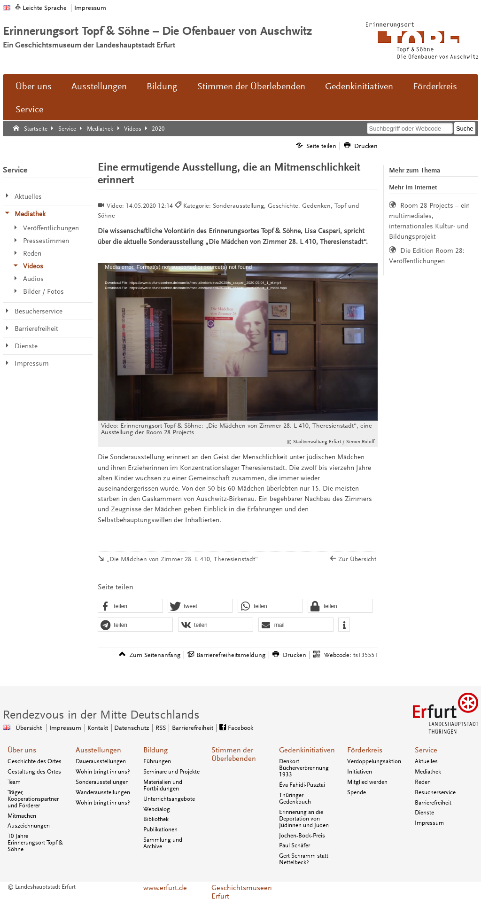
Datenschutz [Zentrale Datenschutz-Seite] (131, 727)
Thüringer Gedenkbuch (295, 798)
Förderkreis (435, 86)
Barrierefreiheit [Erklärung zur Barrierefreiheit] (192, 727)
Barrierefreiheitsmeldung (230, 654)
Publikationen (160, 829)
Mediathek (428, 771)
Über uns (34, 86)
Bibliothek (156, 819)
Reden (423, 782)
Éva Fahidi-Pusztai (302, 785)
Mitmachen (22, 816)
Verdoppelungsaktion (374, 761)
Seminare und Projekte (171, 771)
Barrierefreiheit (433, 802)
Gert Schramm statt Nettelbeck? (303, 859)
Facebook (240, 727)
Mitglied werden (367, 782)
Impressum (90, 7)
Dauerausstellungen (101, 761)
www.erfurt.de (165, 888)
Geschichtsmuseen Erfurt (240, 892)
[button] (130, 606)
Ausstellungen (99, 86)
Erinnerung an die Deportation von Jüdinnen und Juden (304, 819)
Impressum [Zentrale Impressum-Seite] (65, 727)
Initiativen (359, 771)
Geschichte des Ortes (35, 761)
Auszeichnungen (29, 825)
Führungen (157, 761)
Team (14, 782)
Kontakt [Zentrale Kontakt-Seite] (97, 727)
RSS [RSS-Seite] (160, 727)
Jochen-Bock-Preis (302, 835)
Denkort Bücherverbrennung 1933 (304, 768)
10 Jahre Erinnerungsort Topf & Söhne (35, 843)
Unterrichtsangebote (169, 799)
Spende (356, 792)
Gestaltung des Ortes (34, 771)
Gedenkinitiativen (359, 86)
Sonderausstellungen (102, 782)
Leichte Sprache (45, 7)
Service (29, 109)
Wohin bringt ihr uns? (103, 771)
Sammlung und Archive (162, 843)
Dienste (424, 812)
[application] (237, 342)
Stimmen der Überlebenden (251, 86)
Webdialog (156, 809)
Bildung (162, 86)
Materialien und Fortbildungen (162, 785)
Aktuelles (426, 761)
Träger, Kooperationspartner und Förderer (33, 799)
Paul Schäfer (294, 845)
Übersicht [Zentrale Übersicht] (29, 727)
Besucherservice (435, 792)
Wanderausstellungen (103, 792)
